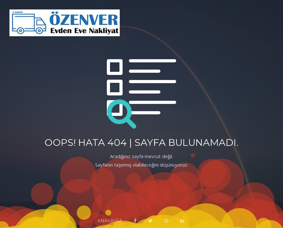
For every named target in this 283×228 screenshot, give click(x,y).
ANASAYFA (109, 221)
